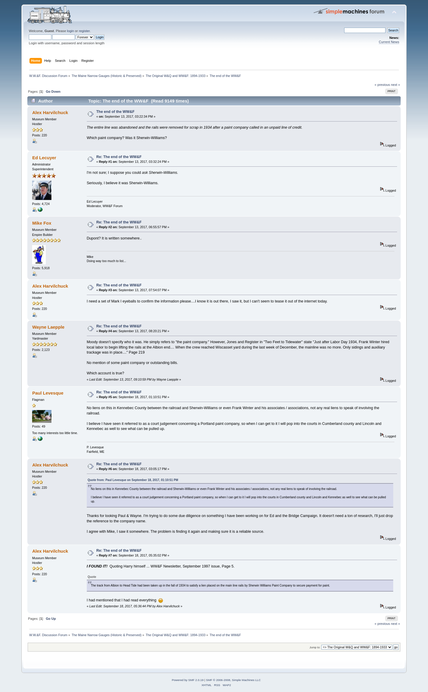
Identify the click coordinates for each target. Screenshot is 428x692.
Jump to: (314, 647)
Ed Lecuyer (44, 157)
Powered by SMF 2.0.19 (188, 680)
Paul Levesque (47, 392)
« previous (382, 84)
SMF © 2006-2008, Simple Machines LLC (233, 680)
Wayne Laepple (48, 327)
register (84, 31)
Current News (389, 42)
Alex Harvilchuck (50, 112)
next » (395, 84)
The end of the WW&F (115, 112)
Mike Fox (41, 223)
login (70, 31)
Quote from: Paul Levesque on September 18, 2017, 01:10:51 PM (133, 480)
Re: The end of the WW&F (118, 157)
